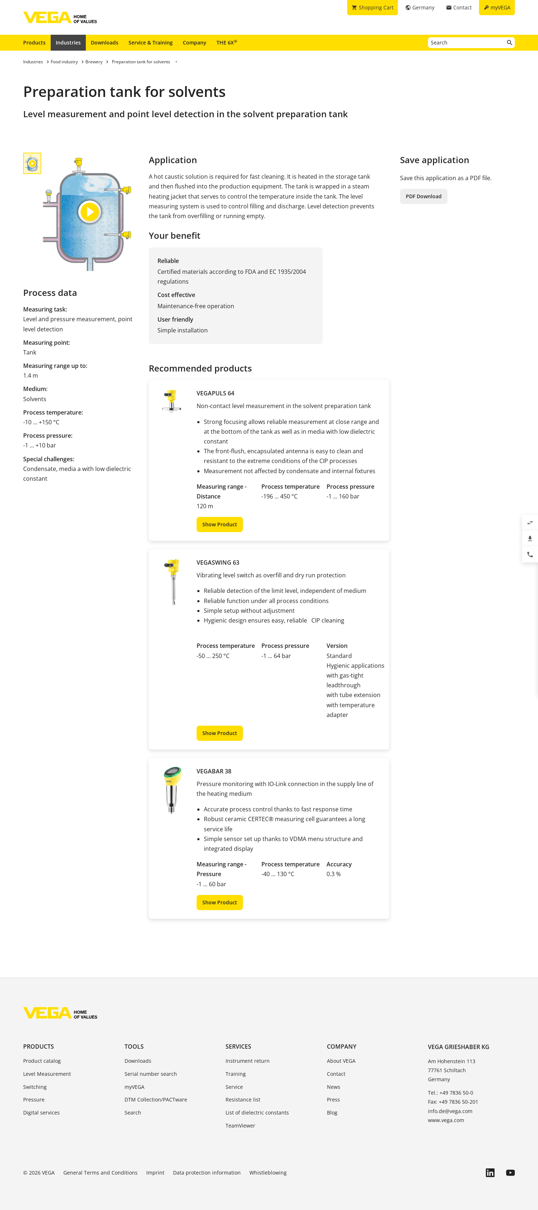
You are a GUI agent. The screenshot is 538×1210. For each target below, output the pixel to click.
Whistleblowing (268, 1172)
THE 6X (227, 42)
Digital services (41, 1112)
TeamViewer (240, 1125)
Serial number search (151, 1073)
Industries (68, 42)
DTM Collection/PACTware (156, 1099)
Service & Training (151, 42)
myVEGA (134, 1086)
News (333, 1086)
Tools (134, 1046)
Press (333, 1099)
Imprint (155, 1172)
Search (133, 1112)
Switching (35, 1086)
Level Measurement (47, 1073)
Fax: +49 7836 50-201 (453, 1101)
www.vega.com (446, 1120)
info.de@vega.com (450, 1111)
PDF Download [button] (424, 196)
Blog (332, 1112)
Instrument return (248, 1060)
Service (234, 1086)
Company (194, 42)
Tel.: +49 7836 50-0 (450, 1092)
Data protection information (207, 1172)
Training (236, 1073)
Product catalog (42, 1060)
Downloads (104, 42)
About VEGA (341, 1060)
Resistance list (243, 1099)
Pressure (34, 1099)
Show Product (219, 524)
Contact (336, 1073)
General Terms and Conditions (100, 1172)
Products (34, 42)
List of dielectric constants (257, 1112)
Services (238, 1046)
